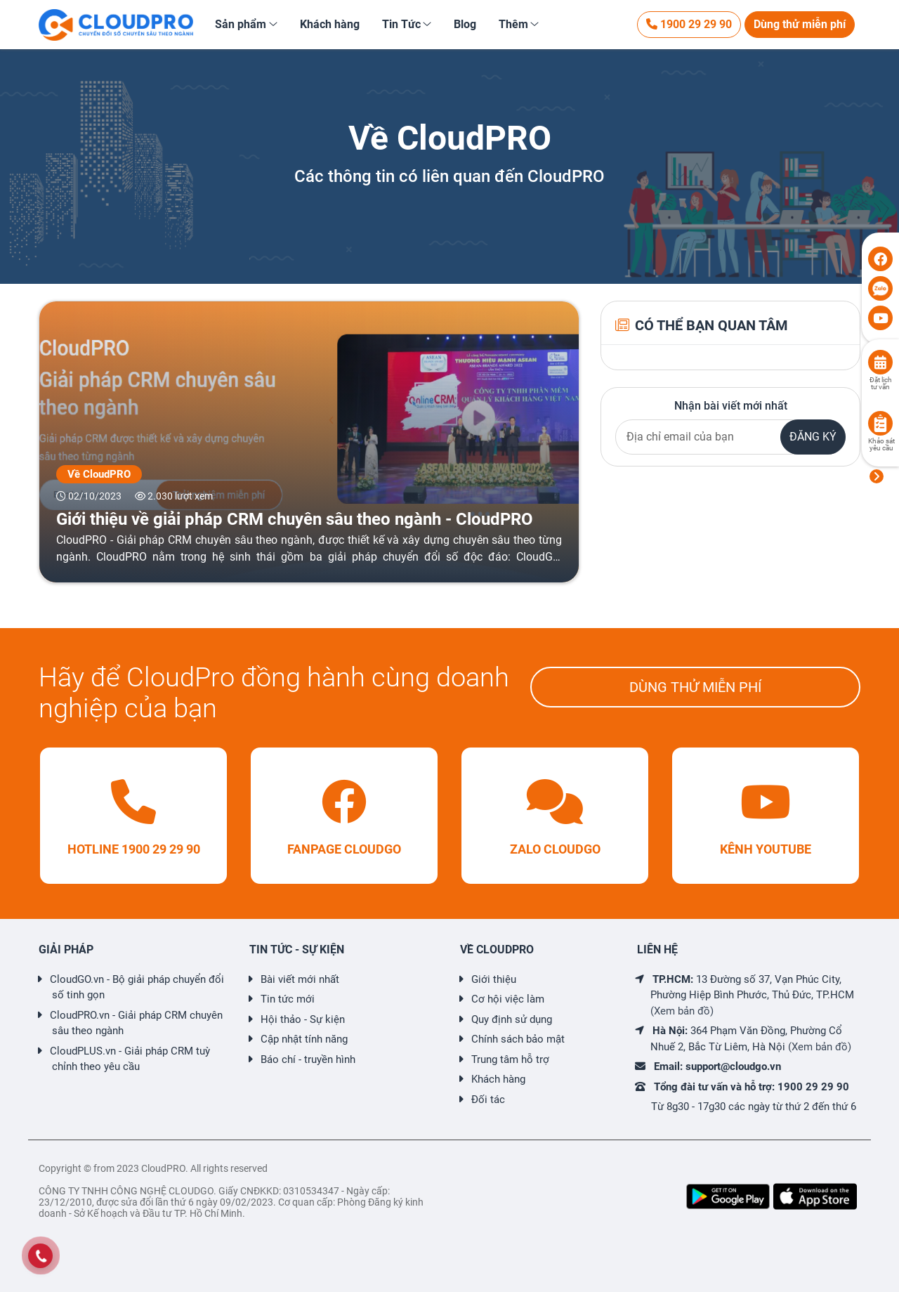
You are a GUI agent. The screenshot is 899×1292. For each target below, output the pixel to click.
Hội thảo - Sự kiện (303, 1019)
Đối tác (488, 1099)
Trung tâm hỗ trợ (510, 1059)
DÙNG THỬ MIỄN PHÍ (695, 687)
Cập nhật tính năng (304, 1039)
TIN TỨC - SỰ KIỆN (296, 949)
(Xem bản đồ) (682, 1011)
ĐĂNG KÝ (812, 436)
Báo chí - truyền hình (308, 1059)
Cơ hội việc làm (507, 999)
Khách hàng (498, 1079)
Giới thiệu (493, 979)
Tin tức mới (288, 999)
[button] (246, 24)
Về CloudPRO (99, 474)
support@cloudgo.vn (733, 1066)
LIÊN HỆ (657, 949)
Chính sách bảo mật (518, 1039)
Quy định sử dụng (511, 1019)
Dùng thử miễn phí (800, 24)
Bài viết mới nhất (300, 979)
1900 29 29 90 (689, 24)
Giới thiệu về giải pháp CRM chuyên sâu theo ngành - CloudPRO (294, 519)
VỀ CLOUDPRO (497, 949)
